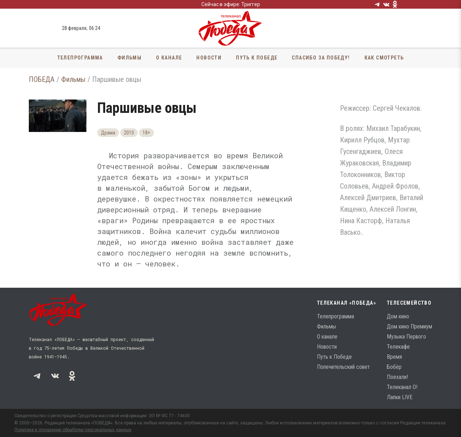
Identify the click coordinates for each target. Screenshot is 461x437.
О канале (169, 58)
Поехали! (397, 377)
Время (394, 356)
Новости (208, 58)
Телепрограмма (80, 58)
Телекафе (398, 346)
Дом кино (398, 316)
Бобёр (394, 366)
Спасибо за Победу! (321, 58)
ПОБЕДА (41, 79)
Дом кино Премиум (409, 326)
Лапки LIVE (399, 397)
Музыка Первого (406, 336)
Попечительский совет (343, 366)
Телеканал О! (402, 387)
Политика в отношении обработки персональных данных (72, 429)
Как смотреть (384, 58)
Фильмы (129, 58)
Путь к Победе (256, 58)
